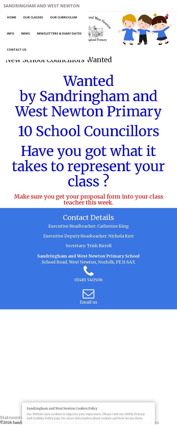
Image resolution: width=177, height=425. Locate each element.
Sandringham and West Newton (41, 6)
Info (10, 33)
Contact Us (17, 49)
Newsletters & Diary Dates (59, 33)
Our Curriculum (63, 17)
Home (11, 17)
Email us (88, 302)
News (25, 33)
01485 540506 (88, 279)
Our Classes (33, 17)
